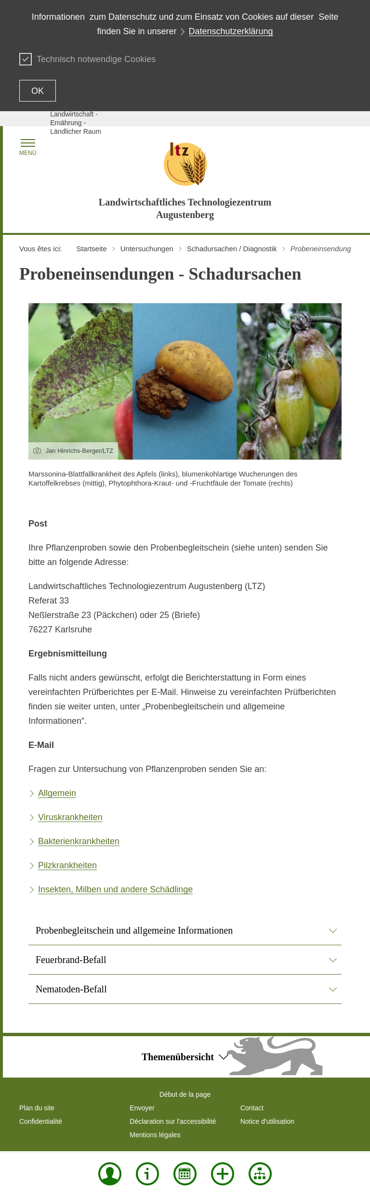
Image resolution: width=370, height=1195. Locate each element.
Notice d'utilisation (267, 1121)
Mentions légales (155, 1135)
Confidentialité (40, 1121)
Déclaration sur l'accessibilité (173, 1121)
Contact (252, 1108)
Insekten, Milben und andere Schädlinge (115, 889)
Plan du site (36, 1108)
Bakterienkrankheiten (78, 841)
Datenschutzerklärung (231, 31)
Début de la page (185, 1094)
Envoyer (142, 1108)
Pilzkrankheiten (67, 865)
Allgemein (57, 793)
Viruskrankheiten (70, 817)
